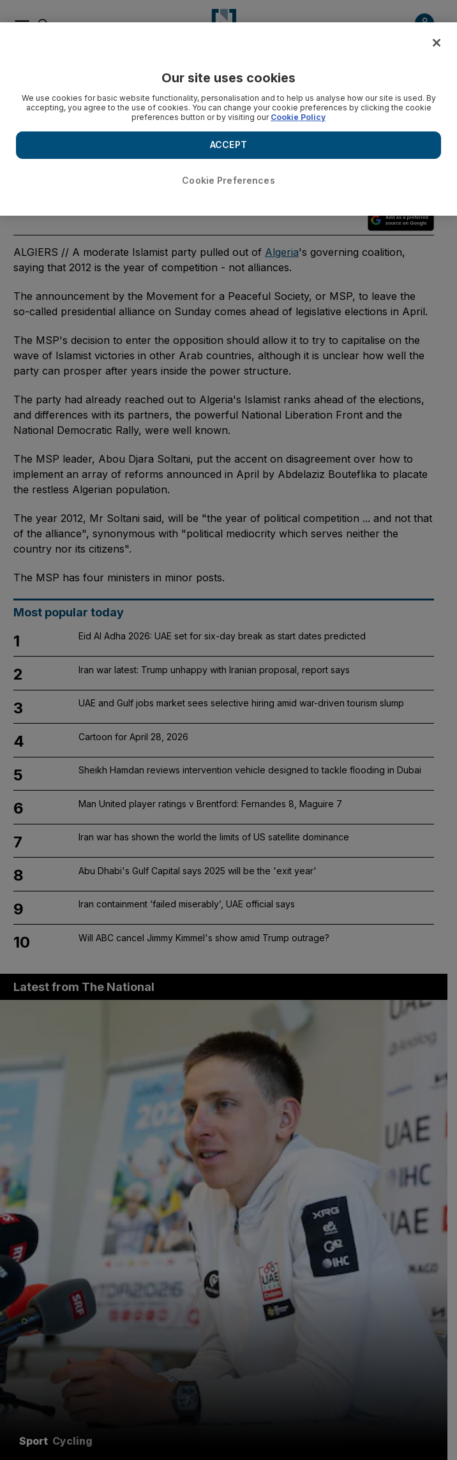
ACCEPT (228, 144)
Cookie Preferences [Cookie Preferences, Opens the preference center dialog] (228, 180)
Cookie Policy (298, 117)
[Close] (437, 43)
